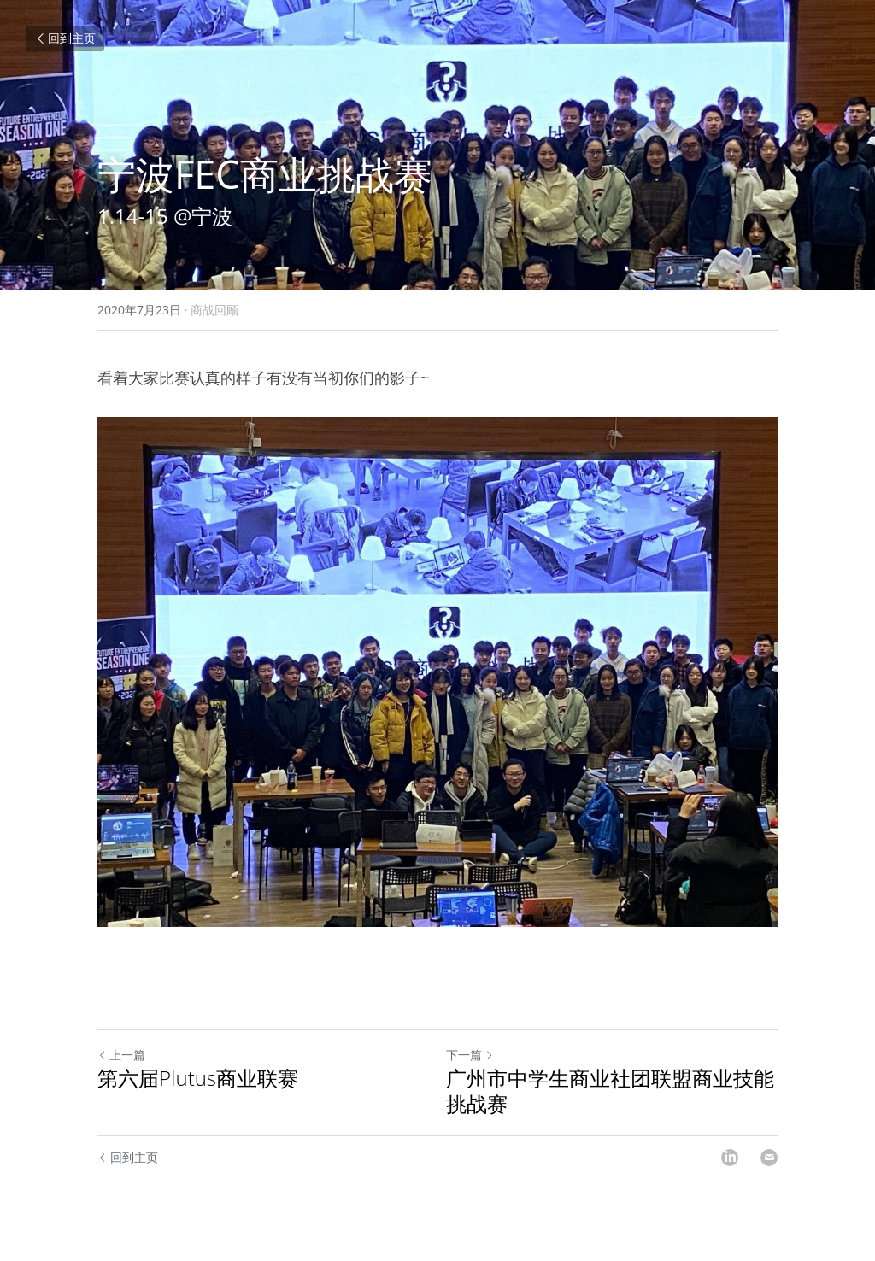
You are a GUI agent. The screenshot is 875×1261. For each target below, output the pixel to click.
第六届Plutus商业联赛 (197, 1078)
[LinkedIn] (729, 1157)
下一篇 (470, 1055)
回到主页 (65, 38)
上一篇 (121, 1055)
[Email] (769, 1157)
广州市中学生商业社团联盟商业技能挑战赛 (610, 1091)
